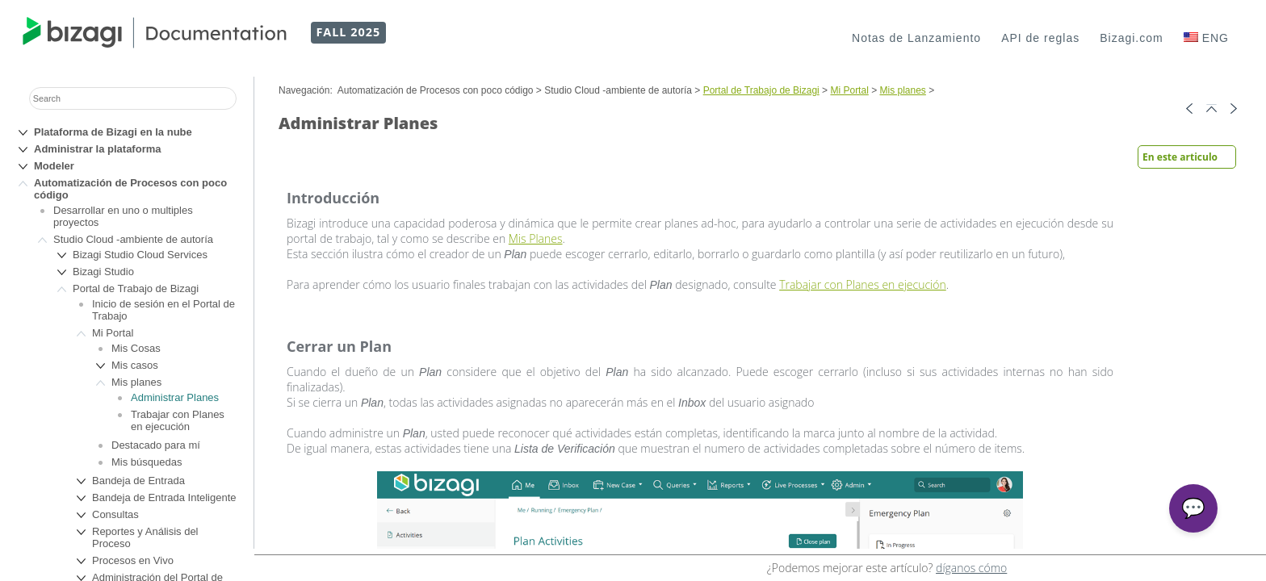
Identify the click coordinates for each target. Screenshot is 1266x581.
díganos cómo (971, 567)
